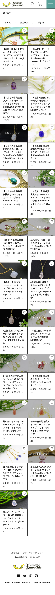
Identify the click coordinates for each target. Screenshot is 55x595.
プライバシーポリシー (33, 553)
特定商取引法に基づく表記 (27, 557)
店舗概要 (15, 553)
